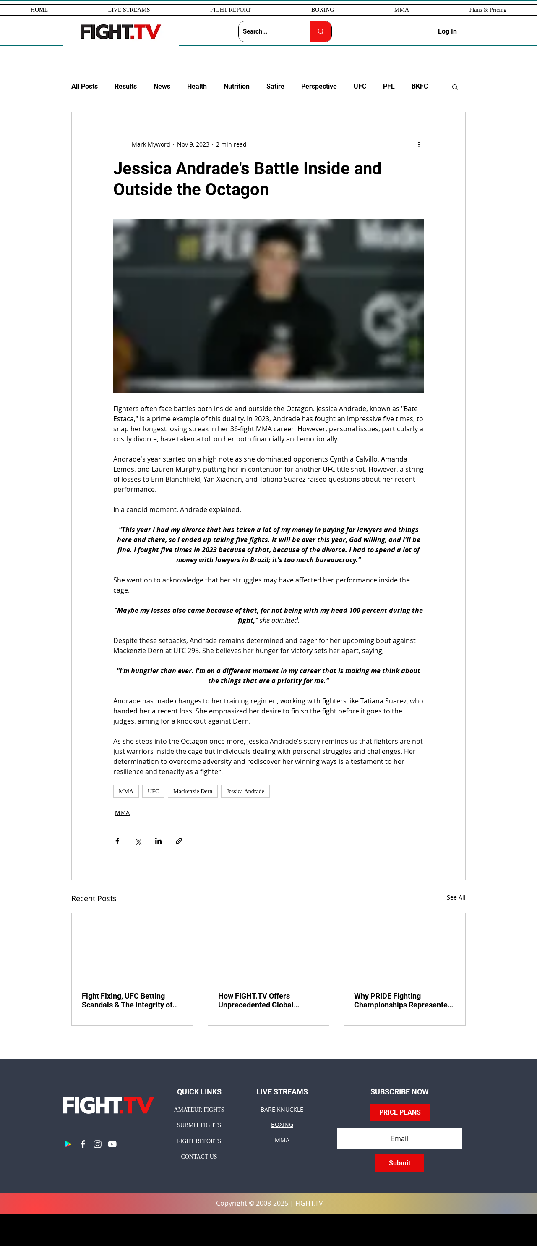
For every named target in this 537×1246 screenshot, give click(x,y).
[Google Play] (68, 1144)
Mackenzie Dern (192, 791)
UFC (360, 86)
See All (456, 897)
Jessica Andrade (245, 791)
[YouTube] (112, 1144)
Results (126, 86)
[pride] (404, 947)
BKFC (420, 86)
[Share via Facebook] (117, 841)
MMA (126, 791)
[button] (129, 10)
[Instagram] (97, 1144)
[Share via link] (179, 841)
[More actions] (419, 144)
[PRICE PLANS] (400, 1112)
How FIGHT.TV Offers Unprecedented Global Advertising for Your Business (268, 1000)
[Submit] (399, 1163)
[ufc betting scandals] (132, 947)
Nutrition (237, 86)
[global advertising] (268, 947)
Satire (275, 86)
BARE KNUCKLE (282, 1109)
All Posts (84, 86)
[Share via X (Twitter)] (138, 841)
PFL (389, 86)
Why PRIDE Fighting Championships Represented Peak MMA (403, 1000)
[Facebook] (83, 1144)
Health (197, 86)
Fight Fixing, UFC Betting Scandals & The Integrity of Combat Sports (127, 1000)
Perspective (319, 86)
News (162, 86)
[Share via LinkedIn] (158, 841)
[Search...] (267, 31)
